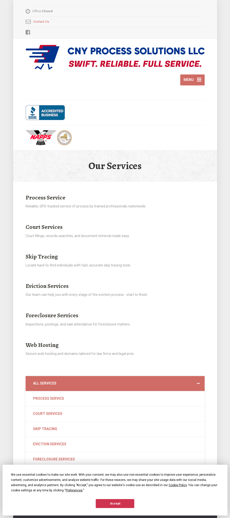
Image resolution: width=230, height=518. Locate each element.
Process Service (45, 197)
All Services (44, 383)
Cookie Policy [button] (178, 485)
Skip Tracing (42, 256)
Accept (115, 503)
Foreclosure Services (52, 315)
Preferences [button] (74, 490)
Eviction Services (47, 286)
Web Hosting (42, 345)
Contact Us (41, 21)
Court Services (44, 227)
